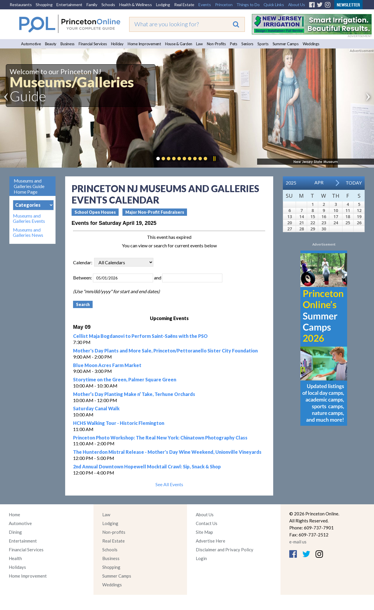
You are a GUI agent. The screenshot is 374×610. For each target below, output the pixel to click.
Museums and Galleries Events (29, 218)
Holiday (117, 43)
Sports (263, 43)
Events (204, 4)
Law (199, 43)
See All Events (169, 484)
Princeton (224, 4)
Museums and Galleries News (28, 232)
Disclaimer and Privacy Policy (224, 549)
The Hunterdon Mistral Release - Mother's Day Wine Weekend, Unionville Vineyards (167, 452)
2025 (291, 182)
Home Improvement (144, 43)
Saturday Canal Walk (96, 408)
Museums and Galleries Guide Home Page (29, 186)
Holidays (17, 567)
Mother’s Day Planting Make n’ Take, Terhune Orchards (134, 394)
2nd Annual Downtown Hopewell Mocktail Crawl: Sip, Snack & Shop (147, 466)
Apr (318, 182)
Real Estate (184, 4)
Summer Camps (286, 43)
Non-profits (113, 532)
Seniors (247, 43)
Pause (214, 158)
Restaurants (21, 4)
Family (91, 4)
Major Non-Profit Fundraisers (154, 212)
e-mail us (298, 541)
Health (15, 558)
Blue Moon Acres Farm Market (107, 365)
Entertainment (69, 4)
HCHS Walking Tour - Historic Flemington (118, 423)
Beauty (51, 43)
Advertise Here (210, 540)
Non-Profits (216, 43)
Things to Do (247, 4)
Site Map (204, 532)
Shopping (44, 4)
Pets (233, 43)
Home (14, 514)
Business (67, 43)
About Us (296, 4)
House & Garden (178, 43)
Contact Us (206, 523)
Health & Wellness (135, 4)
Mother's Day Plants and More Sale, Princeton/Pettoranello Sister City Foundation (165, 350)
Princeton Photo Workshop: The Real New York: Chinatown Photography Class (160, 437)
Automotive (31, 43)
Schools (108, 4)
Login (201, 558)
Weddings (311, 43)
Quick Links (274, 4)
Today (354, 182)
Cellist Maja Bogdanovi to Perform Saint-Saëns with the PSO (140, 336)
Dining (15, 532)
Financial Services (93, 43)
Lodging (163, 4)
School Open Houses (95, 212)
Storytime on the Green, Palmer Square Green (124, 379)
